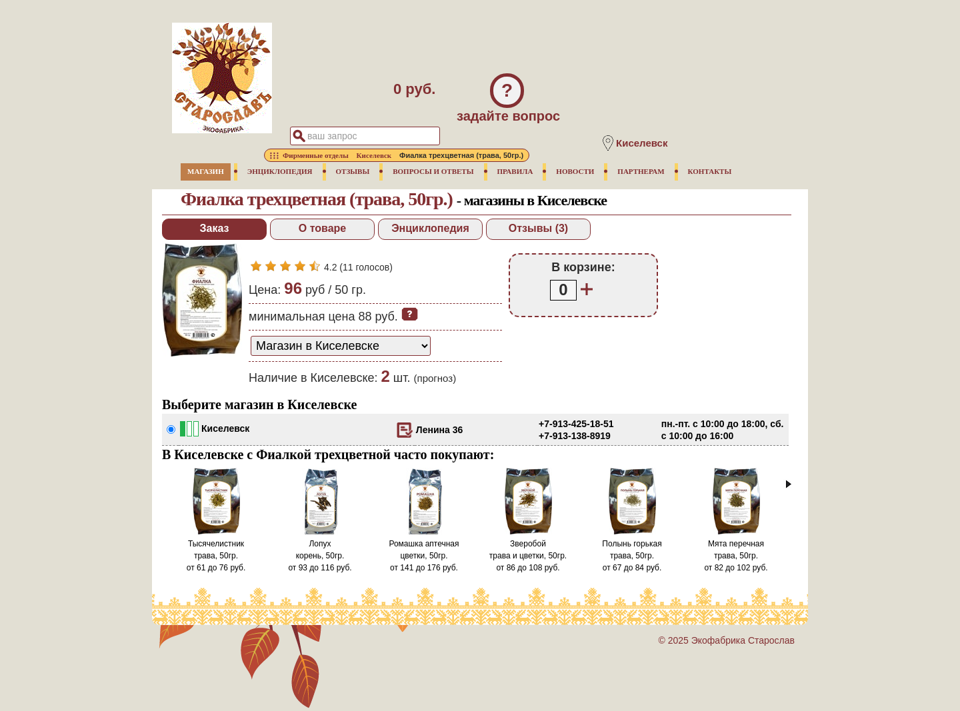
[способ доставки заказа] (341, 346)
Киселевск (225, 428)
